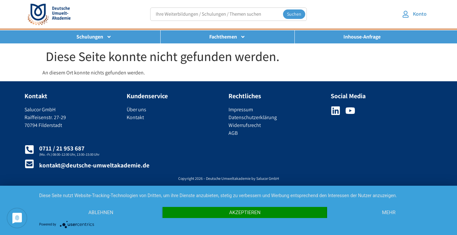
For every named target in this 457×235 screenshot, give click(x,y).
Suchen (294, 14)
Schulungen (94, 37)
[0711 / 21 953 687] (29, 149)
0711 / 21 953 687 (62, 148)
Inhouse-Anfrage (362, 36)
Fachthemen (227, 37)
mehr (389, 212)
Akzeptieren (244, 212)
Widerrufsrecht (244, 125)
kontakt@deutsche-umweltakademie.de (94, 165)
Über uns (136, 109)
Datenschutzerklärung (252, 117)
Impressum (240, 109)
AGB (233, 133)
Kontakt (135, 117)
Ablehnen (100, 212)
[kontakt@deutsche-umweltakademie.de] (29, 164)
